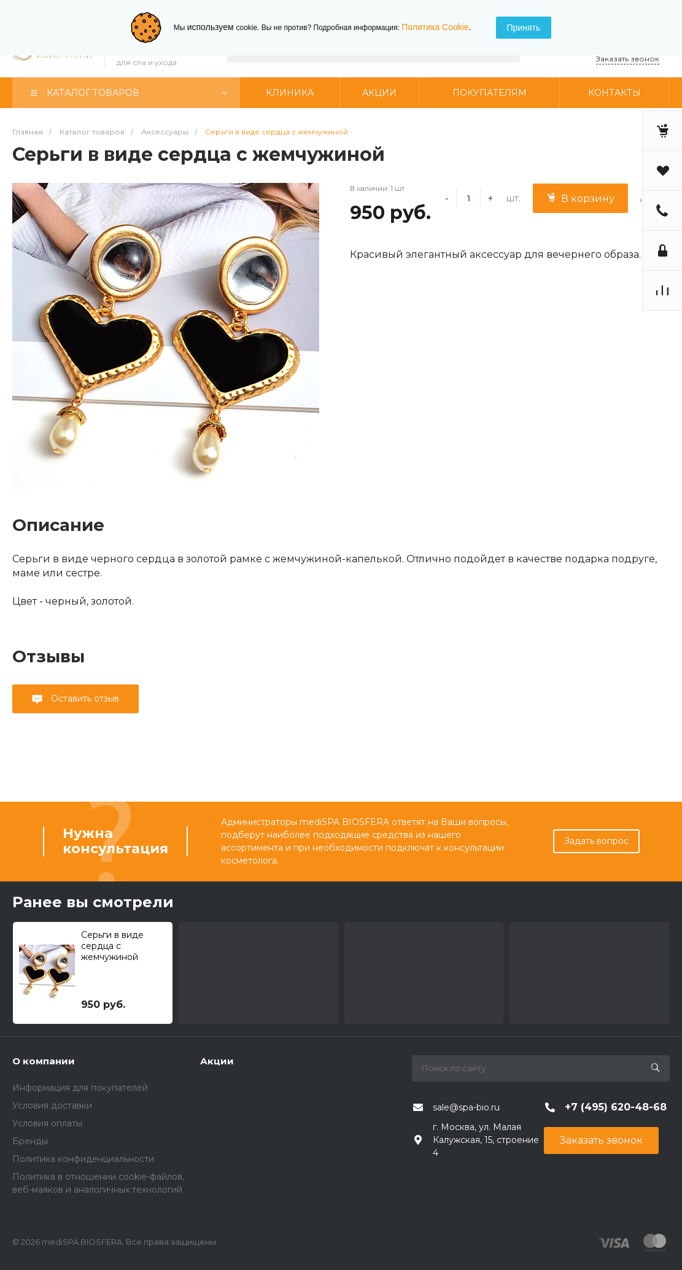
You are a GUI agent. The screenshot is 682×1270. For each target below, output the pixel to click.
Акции (217, 1061)
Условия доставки (52, 1105)
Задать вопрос (596, 840)
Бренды (30, 1141)
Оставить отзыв (83, 698)
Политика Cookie (434, 27)
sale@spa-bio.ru (466, 1107)
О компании (43, 1061)
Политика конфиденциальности (83, 1158)
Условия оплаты (47, 1123)
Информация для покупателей (80, 1087)
